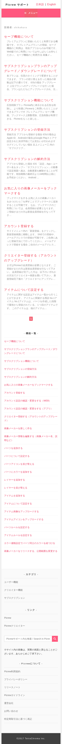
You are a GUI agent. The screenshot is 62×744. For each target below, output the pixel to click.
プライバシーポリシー (15, 679)
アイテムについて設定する (24, 289)
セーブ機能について (19, 36)
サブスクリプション (14, 598)
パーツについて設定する (17, 456)
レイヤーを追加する (14, 479)
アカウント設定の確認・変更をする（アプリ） (28, 408)
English (51, 4)
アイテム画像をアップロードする (21, 511)
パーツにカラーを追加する (18, 472)
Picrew (7, 618)
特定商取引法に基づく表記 (18, 719)
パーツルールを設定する (17, 527)
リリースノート (12, 687)
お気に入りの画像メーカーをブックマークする (30, 191)
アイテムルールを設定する (18, 535)
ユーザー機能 (11, 582)
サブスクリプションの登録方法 (27, 129)
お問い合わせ (11, 711)
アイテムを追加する (14, 495)
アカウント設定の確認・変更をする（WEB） (27, 400)
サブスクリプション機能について (29, 100)
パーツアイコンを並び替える (19, 464)
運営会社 (8, 703)
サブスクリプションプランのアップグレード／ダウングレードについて (30, 68)
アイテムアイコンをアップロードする (23, 519)
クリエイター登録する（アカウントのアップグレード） (30, 258)
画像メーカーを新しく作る (18, 428)
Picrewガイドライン (14, 695)
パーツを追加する (13, 448)
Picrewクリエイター (14, 625)
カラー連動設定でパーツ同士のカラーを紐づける (29, 543)
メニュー (33, 12)
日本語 (40, 4)
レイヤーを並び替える (15, 487)
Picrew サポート (17, 4)
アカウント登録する (19, 226)
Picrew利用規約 (12, 671)
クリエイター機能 (13, 590)
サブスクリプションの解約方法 (27, 159)
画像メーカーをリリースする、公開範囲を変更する (30, 551)
